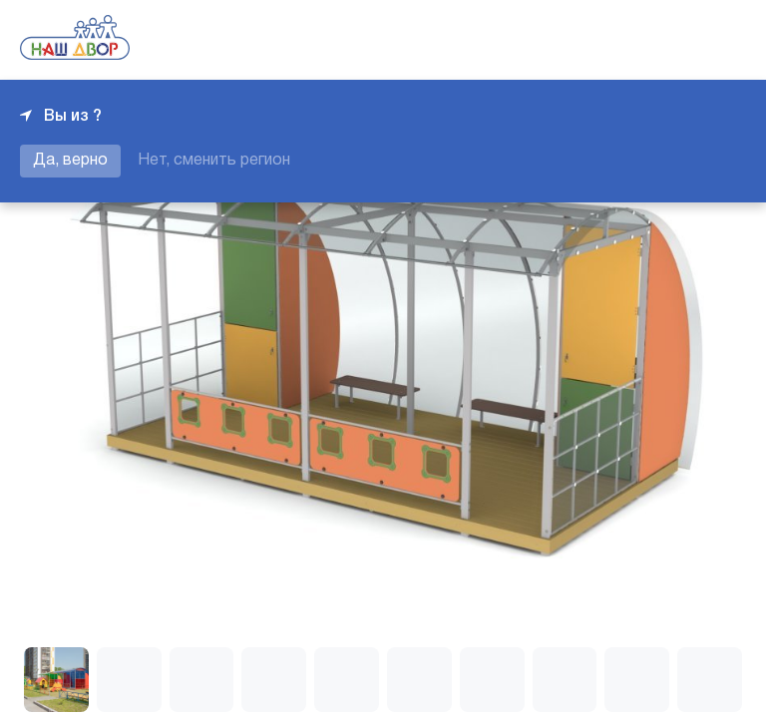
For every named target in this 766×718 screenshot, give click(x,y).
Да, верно (70, 161)
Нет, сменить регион (214, 161)
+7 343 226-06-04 (678, 40)
